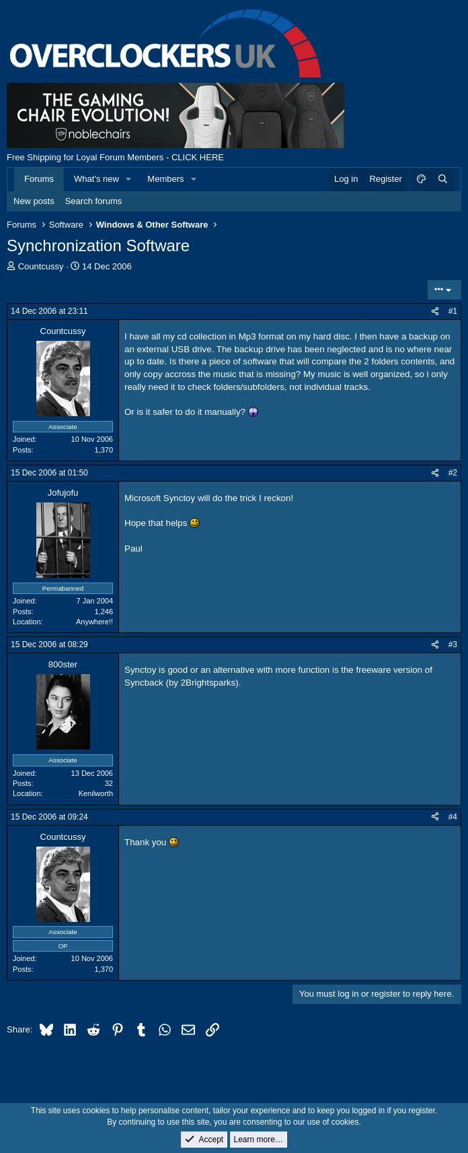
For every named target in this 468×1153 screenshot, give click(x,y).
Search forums (93, 201)
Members (165, 179)
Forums (39, 179)
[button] (129, 179)
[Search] (442, 179)
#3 (452, 644)
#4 (452, 817)
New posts (33, 201)
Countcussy (41, 266)
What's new (96, 179)
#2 (452, 472)
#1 (452, 311)
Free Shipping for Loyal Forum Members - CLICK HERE (115, 157)
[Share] (435, 311)
